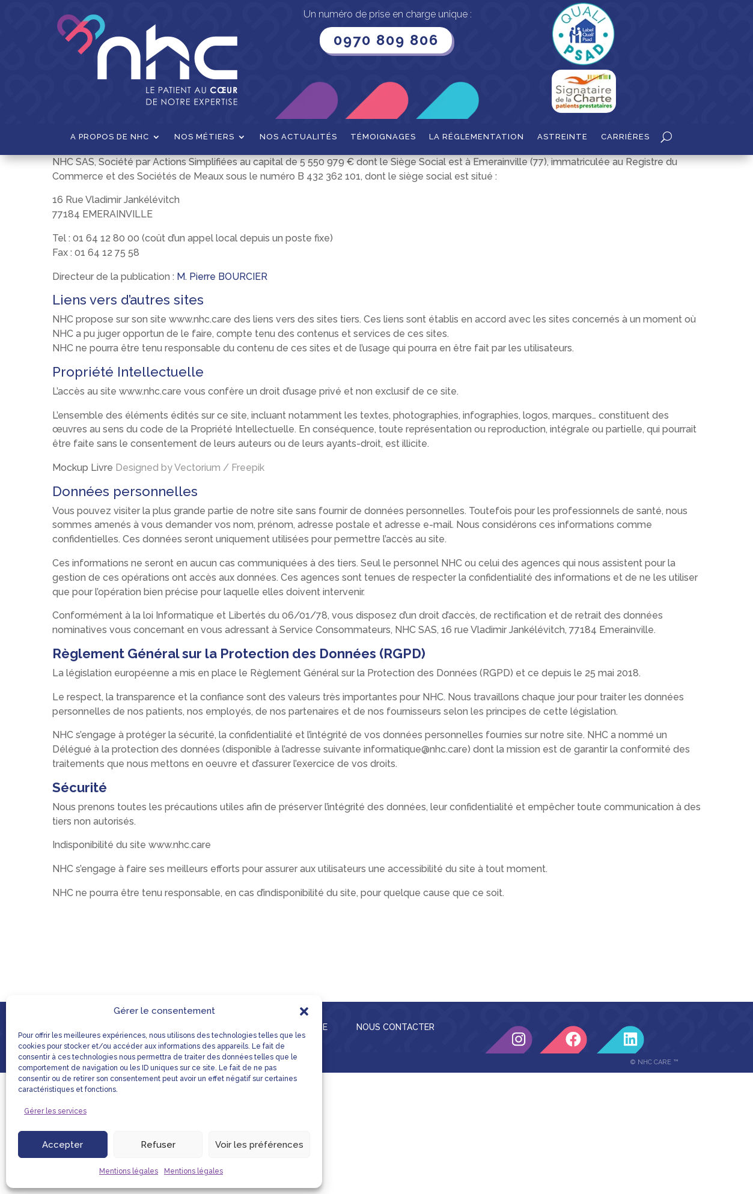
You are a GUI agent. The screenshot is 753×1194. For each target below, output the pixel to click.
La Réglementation (476, 137)
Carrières (625, 137)
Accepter (62, 1144)
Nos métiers (204, 137)
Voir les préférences (259, 1144)
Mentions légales (128, 1171)
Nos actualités (298, 137)
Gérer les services (55, 1111)
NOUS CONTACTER (395, 1148)
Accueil (90, 173)
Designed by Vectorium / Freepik (189, 589)
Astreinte (562, 137)
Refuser (158, 1144)
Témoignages (383, 137)
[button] (304, 1011)
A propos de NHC (109, 137)
